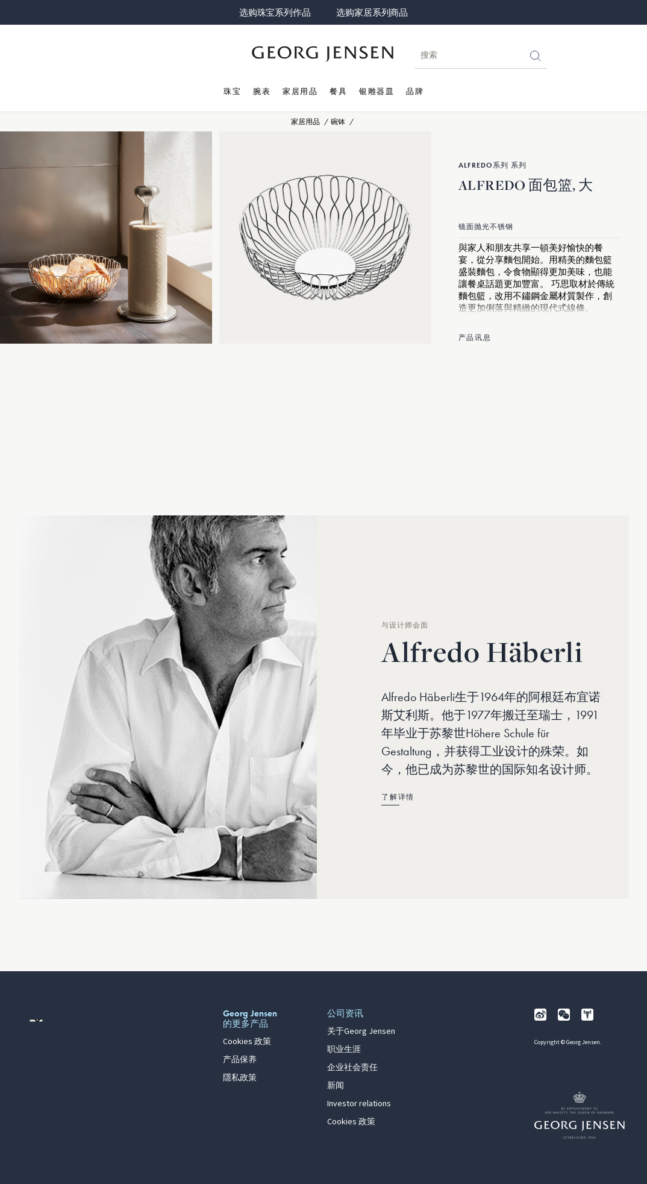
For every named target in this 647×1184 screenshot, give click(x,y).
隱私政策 (240, 1078)
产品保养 (240, 1060)
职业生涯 (344, 1049)
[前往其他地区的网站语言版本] (36, 1020)
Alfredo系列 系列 (492, 165)
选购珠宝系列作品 (274, 13)
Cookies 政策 (247, 1042)
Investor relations (359, 1104)
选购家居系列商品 (371, 13)
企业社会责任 (352, 1067)
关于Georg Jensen (361, 1031)
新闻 (335, 1086)
